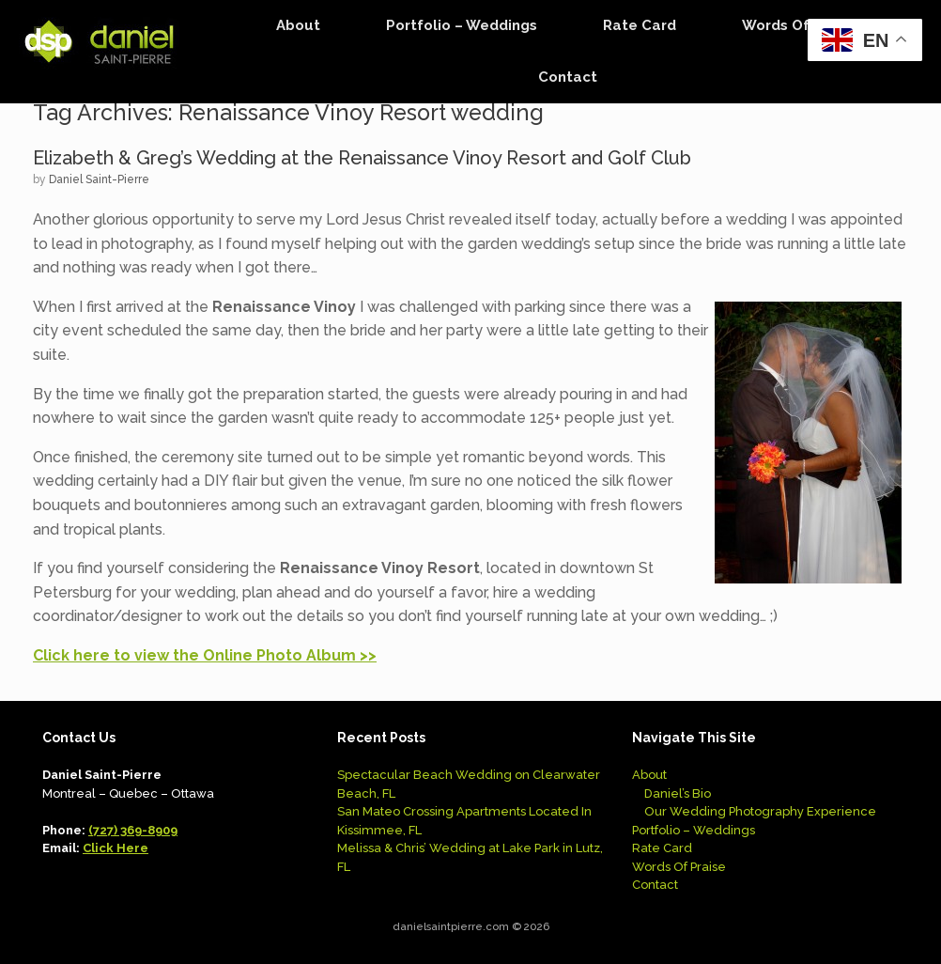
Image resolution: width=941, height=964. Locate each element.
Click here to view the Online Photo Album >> (205, 655)
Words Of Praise (800, 25)
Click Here (115, 848)
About (298, 25)
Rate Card (639, 25)
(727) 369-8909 (132, 830)
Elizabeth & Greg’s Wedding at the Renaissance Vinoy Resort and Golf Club (362, 158)
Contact (567, 77)
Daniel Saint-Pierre (99, 179)
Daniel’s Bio (677, 793)
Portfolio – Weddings (461, 25)
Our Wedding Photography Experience (760, 811)
